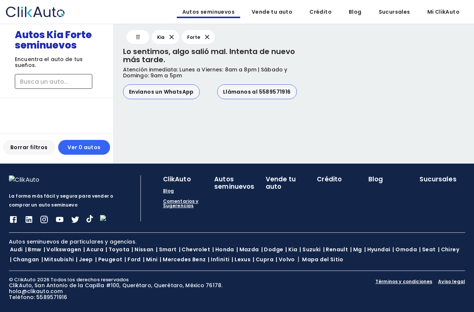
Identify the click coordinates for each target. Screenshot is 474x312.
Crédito (320, 12)
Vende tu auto (272, 12)
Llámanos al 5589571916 (257, 91)
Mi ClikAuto (443, 12)
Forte (199, 37)
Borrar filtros (29, 150)
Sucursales (394, 12)
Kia (166, 37)
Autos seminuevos (208, 12)
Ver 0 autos (83, 150)
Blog (355, 12)
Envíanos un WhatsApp (161, 91)
